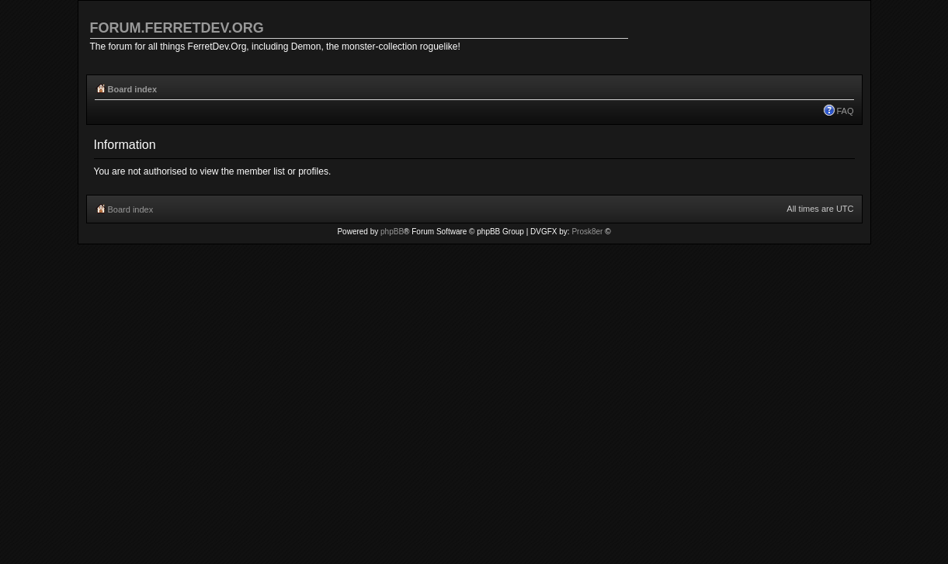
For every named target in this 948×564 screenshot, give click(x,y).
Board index (133, 89)
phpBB (392, 231)
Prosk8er (586, 231)
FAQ (844, 111)
